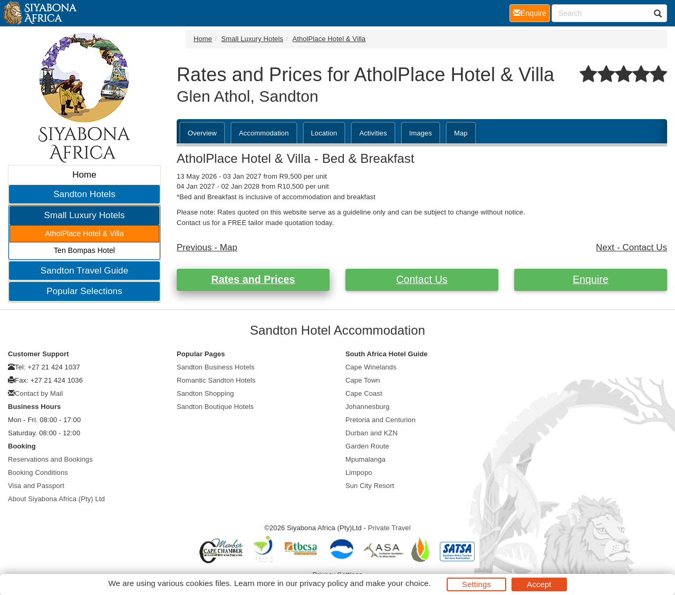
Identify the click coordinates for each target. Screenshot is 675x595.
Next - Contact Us (631, 247)
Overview (202, 133)
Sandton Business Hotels (216, 367)
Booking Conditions (38, 472)
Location (324, 133)
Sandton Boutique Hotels (215, 407)
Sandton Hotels (84, 194)
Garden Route (367, 446)
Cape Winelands (371, 367)
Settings (476, 584)
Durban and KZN (371, 433)
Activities (373, 133)
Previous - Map (207, 247)
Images (420, 133)
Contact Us (421, 279)
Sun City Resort (369, 486)
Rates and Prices (253, 279)
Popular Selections (84, 291)
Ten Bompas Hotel (84, 250)
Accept (539, 584)
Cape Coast (363, 393)
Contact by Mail (39, 393)
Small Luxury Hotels (84, 215)
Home (84, 175)
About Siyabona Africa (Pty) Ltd (56, 499)
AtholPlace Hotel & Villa (84, 233)
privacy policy (324, 583)
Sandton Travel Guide (84, 271)
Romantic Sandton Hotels (216, 380)
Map (461, 133)
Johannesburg (367, 407)
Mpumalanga (365, 459)
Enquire (591, 279)
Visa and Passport (36, 486)
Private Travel (389, 528)
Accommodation (264, 133)
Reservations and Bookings (50, 459)
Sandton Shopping (205, 393)
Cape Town (362, 380)
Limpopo (358, 472)
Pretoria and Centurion (380, 420)
